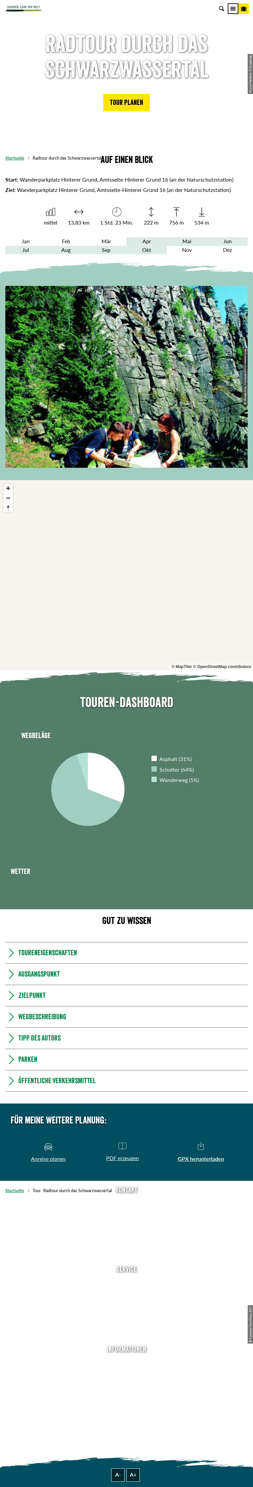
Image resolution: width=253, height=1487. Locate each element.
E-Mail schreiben (126, 1214)
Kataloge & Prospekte (127, 1324)
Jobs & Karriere (126, 1373)
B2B (127, 1314)
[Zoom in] (8, 488)
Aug (66, 250)
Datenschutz (126, 1394)
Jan (26, 241)
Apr (146, 241)
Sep (106, 250)
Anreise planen (126, 1282)
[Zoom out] (8, 498)
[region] (126, 575)
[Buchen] (243, 8)
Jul (25, 250)
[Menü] (233, 8)
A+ (133, 1475)
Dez (227, 250)
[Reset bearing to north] (8, 507)
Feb (66, 241)
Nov (187, 250)
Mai (186, 241)
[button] (126, 102)
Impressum (126, 1383)
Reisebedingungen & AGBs (126, 1414)
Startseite (14, 158)
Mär (106, 241)
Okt (146, 250)
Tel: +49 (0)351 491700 (126, 1203)
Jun (227, 241)
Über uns (126, 1362)
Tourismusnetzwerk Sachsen (126, 1404)
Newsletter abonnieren (126, 1293)
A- (118, 1475)
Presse (126, 1303)
